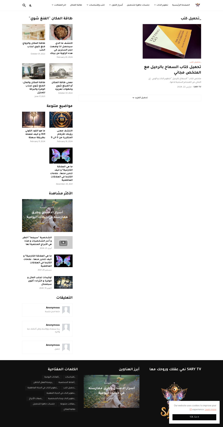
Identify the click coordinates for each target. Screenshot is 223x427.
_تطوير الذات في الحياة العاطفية (43, 388)
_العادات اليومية (51, 377)
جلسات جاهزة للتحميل (138, 5)
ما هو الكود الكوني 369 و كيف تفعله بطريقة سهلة (35, 134)
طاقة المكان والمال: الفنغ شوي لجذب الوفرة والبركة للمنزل (34, 87)
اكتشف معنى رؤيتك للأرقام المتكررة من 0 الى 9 (62, 134)
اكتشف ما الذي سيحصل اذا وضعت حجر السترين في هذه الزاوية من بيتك (61, 48)
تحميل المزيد (141, 98)
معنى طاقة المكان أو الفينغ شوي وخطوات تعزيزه (62, 86)
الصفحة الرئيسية (181, 5)
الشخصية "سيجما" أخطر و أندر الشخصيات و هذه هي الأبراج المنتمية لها (37, 241)
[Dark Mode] (31, 5)
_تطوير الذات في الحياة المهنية (61, 393)
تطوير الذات (162, 5)
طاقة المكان (76, 5)
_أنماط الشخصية (67, 382)
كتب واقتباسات (97, 5)
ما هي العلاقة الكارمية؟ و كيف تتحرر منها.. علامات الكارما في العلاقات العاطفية (61, 174)
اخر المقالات (60, 5)
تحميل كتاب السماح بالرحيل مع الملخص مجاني (172, 70)
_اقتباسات (70, 377)
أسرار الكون (117, 5)
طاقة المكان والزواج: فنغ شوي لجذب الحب (33, 46)
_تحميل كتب (69, 388)
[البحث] (25, 5)
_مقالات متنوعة (67, 404)
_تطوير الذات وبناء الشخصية (61, 399)
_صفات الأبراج (35, 399)
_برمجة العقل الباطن (43, 382)
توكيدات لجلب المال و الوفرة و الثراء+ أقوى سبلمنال (39, 281)
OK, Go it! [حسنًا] (194, 417)
